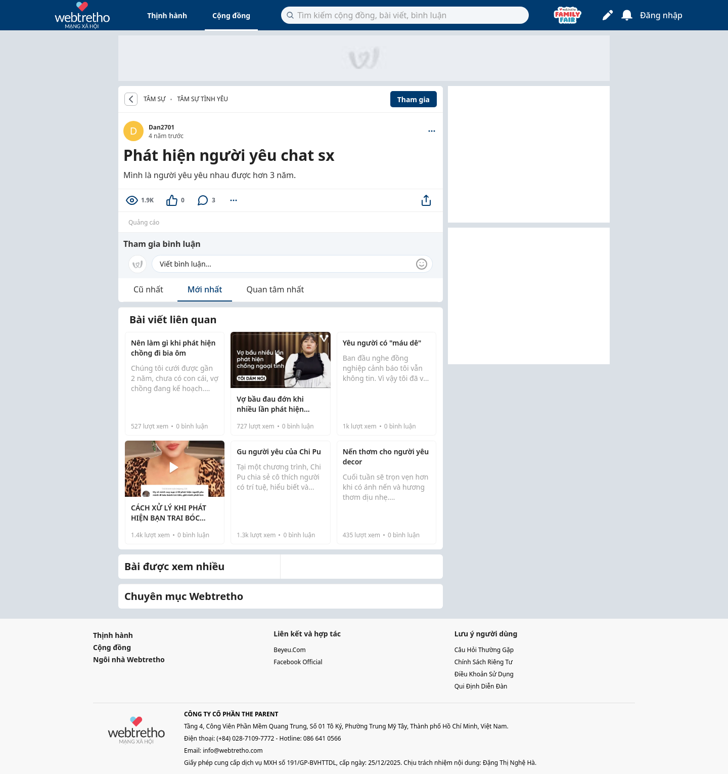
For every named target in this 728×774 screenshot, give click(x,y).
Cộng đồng (231, 15)
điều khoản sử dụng (484, 674)
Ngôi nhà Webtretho (129, 659)
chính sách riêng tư (483, 662)
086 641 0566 (322, 738)
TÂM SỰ (154, 99)
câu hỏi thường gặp (484, 650)
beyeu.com (289, 650)
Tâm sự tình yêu (202, 99)
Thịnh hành (167, 15)
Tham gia (413, 99)
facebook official (298, 662)
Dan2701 (161, 127)
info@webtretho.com (233, 750)
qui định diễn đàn (481, 686)
